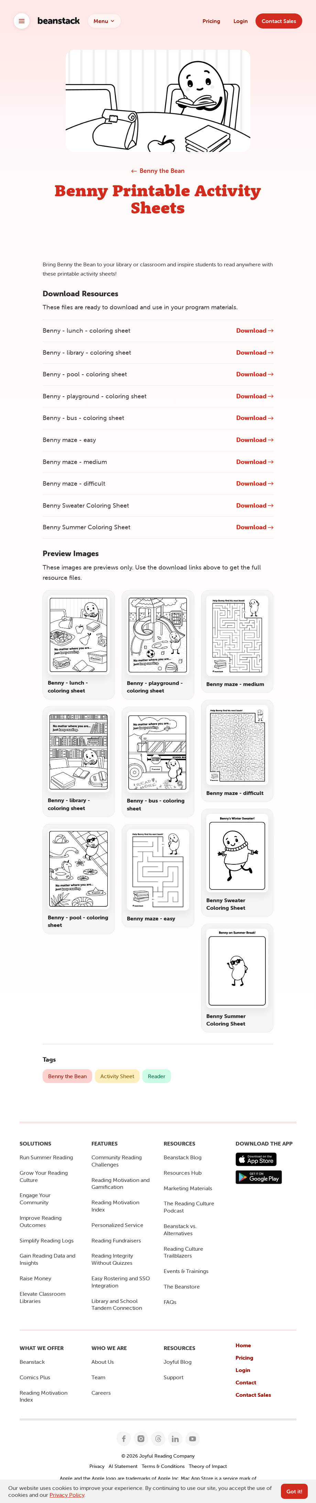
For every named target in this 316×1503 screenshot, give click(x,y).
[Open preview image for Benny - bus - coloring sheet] (158, 762)
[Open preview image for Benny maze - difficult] (237, 751)
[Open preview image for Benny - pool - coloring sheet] (79, 879)
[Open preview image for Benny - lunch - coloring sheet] (79, 644)
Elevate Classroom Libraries (42, 1297)
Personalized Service (117, 1225)
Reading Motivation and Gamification (120, 1183)
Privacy (97, 1466)
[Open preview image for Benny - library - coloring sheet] (79, 761)
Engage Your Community (35, 1199)
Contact (246, 1382)
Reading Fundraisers (116, 1240)
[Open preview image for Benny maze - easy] (158, 875)
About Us (102, 1361)
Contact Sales (253, 1394)
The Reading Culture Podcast (189, 1207)
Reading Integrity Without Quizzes (112, 1259)
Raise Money (35, 1278)
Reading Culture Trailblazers (183, 1252)
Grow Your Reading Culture (44, 1176)
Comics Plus (35, 1377)
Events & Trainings (186, 1271)
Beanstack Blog (182, 1157)
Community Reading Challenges (116, 1161)
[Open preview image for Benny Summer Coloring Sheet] (237, 978)
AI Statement (123, 1466)
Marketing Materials (188, 1188)
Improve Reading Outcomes (41, 1221)
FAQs (170, 1301)
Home (243, 1345)
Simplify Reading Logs (47, 1240)
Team (98, 1377)
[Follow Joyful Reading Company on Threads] (158, 1439)
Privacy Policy (67, 1494)
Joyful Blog (178, 1361)
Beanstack (32, 1361)
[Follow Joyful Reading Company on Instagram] (141, 1439)
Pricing (211, 21)
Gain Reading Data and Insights (47, 1259)
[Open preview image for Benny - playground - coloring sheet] (158, 645)
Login (240, 21)
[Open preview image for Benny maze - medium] (237, 641)
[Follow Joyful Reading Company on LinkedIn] (175, 1439)
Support (173, 1377)
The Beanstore (182, 1286)
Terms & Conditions (163, 1466)
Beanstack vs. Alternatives (180, 1230)
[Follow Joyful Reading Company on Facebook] (123, 1439)
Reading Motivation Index (115, 1206)
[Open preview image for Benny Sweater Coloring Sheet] (237, 863)
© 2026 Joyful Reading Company (158, 1456)
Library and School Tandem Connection (116, 1304)
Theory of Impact (208, 1466)
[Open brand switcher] (22, 21)
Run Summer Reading (46, 1157)
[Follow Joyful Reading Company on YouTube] (192, 1439)
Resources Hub (182, 1172)
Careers (101, 1392)
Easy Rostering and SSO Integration (120, 1282)
